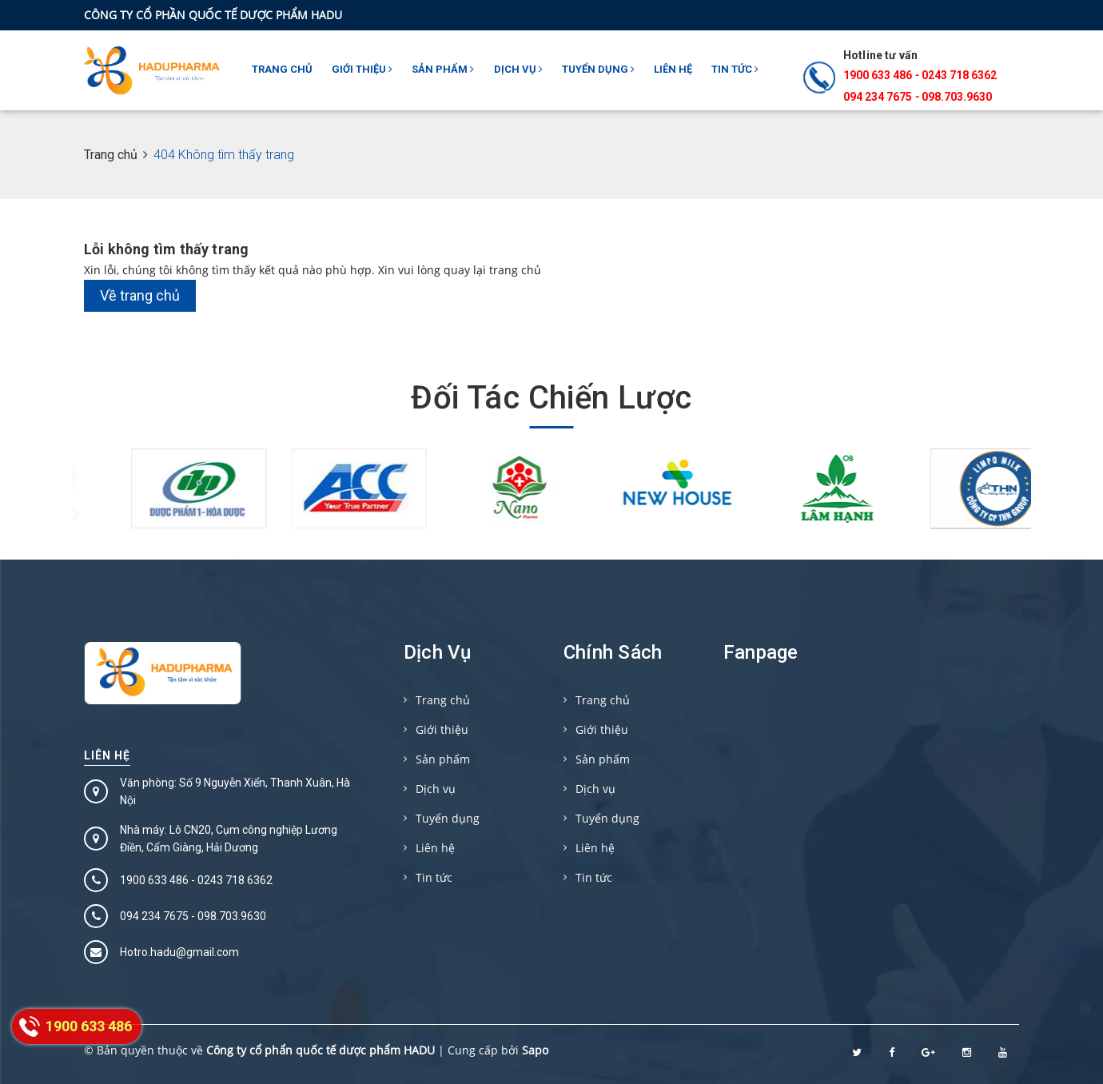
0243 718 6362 (959, 75)
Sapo (535, 1050)
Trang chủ (282, 69)
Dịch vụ (518, 69)
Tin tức (735, 69)
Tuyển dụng (598, 69)
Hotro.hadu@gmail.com (179, 952)
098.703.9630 (957, 96)
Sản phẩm (443, 69)
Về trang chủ (140, 295)
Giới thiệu (362, 69)
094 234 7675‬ (877, 96)
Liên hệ (673, 69)
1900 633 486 (877, 75)
